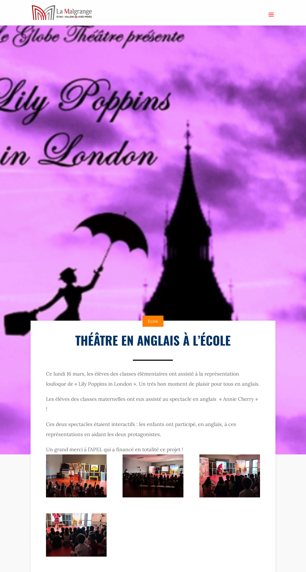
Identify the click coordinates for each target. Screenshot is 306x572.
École (153, 321)
